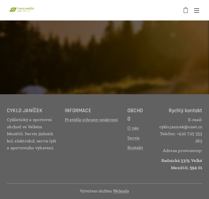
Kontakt (135, 147)
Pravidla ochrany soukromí (91, 119)
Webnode (121, 191)
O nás (133, 127)
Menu (196, 10)
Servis (133, 137)
